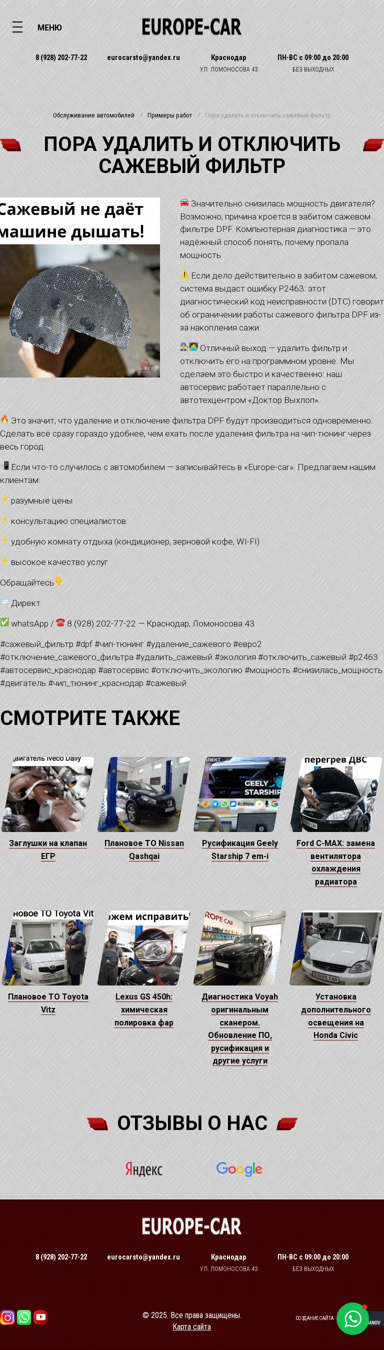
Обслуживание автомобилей (93, 115)
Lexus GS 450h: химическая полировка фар (144, 1009)
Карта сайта (191, 1327)
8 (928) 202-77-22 (61, 57)
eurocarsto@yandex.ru (143, 57)
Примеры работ (170, 115)
